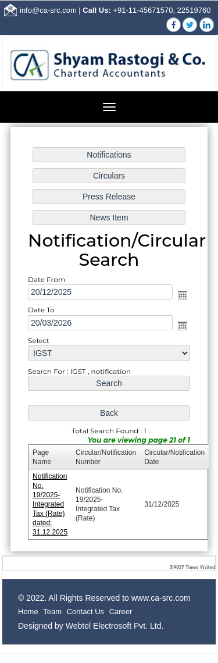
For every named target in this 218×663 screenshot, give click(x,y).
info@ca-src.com (48, 10)
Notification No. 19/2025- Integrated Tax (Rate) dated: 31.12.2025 (51, 502)
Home (28, 611)
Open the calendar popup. (182, 295)
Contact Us (85, 611)
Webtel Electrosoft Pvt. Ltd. (115, 625)
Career (121, 611)
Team (52, 611)
